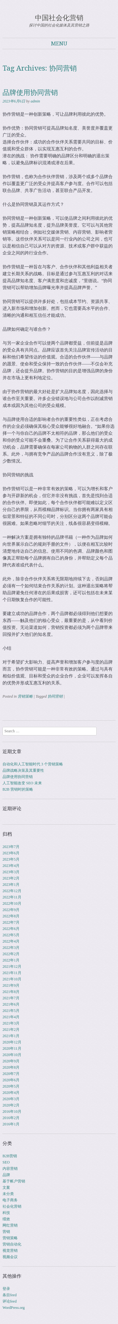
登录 (6, 1288)
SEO (6, 1162)
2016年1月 (11, 1124)
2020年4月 (11, 1092)
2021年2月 (11, 1029)
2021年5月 (11, 1010)
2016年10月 (12, 1111)
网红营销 (10, 1225)
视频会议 (10, 1257)
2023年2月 (11, 878)
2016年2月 (11, 1118)
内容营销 (10, 1168)
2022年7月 (11, 922)
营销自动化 (12, 1244)
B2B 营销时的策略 (18, 789)
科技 (6, 1213)
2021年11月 (12, 973)
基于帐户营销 (14, 1181)
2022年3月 (11, 947)
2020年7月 (11, 1073)
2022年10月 (12, 903)
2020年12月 (12, 1042)
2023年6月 (11, 853)
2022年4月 (11, 941)
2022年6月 (11, 928)
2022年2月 (11, 954)
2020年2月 (11, 1105)
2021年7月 (11, 998)
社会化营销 (12, 1206)
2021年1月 (11, 1036)
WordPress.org (14, 1307)
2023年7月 (11, 847)
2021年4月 (11, 1017)
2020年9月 (11, 1061)
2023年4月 (11, 865)
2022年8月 (11, 916)
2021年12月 (12, 966)
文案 (6, 1187)
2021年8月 (11, 992)
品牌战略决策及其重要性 (23, 770)
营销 (6, 1231)
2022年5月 (11, 935)
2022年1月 (11, 960)
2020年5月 (11, 1086)
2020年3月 (11, 1099)
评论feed (10, 1301)
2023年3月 (11, 872)
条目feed (10, 1295)
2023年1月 (11, 884)
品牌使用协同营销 (30, 92)
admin (35, 101)
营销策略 (25, 696)
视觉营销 (10, 1250)
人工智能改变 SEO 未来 (22, 783)
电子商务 (10, 1200)
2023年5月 (11, 859)
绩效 (6, 1219)
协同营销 (55, 696)
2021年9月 (11, 985)
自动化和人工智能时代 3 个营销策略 (33, 764)
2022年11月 (12, 897)
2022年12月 (12, 891)
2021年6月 (11, 1004)
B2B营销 (10, 1156)
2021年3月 (11, 1023)
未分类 (8, 1194)
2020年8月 (11, 1067)
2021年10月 (12, 979)
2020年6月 (11, 1080)
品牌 (6, 1175)
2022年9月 (11, 910)
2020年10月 (12, 1055)
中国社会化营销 (59, 18)
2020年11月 (12, 1048)
